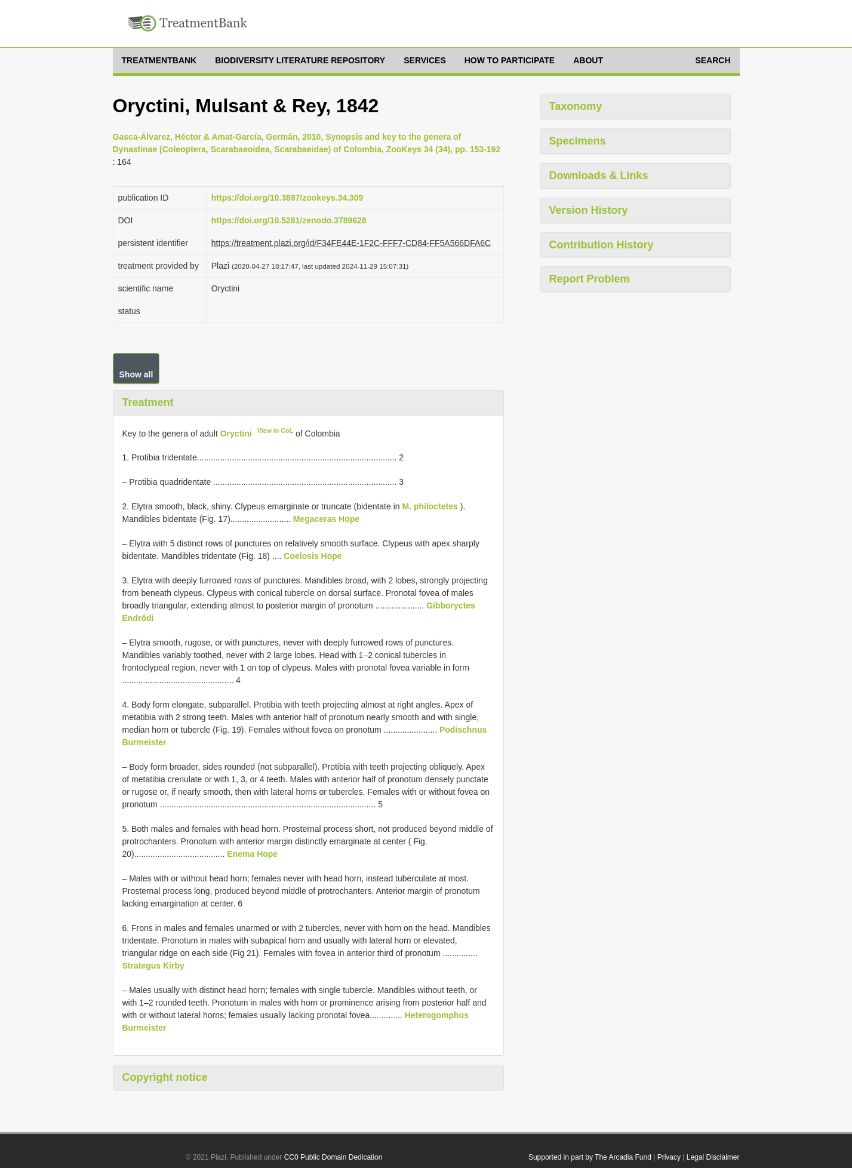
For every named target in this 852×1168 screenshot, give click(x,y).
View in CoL (275, 430)
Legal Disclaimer (713, 1157)
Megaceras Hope (326, 519)
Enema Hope (252, 854)
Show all (136, 374)
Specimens (577, 141)
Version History (588, 210)
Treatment (148, 402)
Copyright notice (165, 1077)
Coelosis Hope (313, 556)
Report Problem (589, 279)
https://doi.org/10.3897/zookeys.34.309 (287, 197)
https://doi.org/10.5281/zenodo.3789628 (289, 220)
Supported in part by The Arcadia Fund (589, 1157)
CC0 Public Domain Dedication (333, 1157)
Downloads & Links (598, 176)
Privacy (669, 1157)
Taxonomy (575, 106)
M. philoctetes (429, 506)
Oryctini (236, 433)
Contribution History (601, 245)
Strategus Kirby (153, 965)
